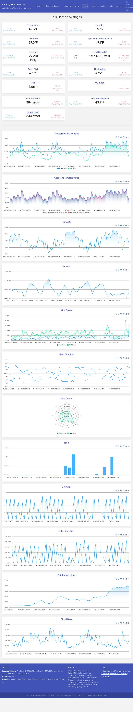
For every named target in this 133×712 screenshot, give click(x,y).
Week (77, 6)
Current (39, 6)
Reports (101, 6)
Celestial (119, 6)
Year (93, 6)
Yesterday (67, 6)
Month (85, 6)
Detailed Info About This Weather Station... (116, 671)
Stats (110, 6)
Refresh (28, 8)
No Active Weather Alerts (129, 6)
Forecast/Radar (52, 6)
